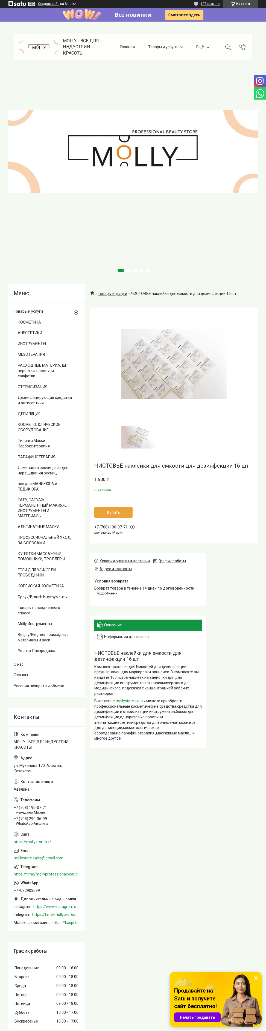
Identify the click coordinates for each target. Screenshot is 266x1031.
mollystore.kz (127, 701)
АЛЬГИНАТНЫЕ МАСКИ (38, 527)
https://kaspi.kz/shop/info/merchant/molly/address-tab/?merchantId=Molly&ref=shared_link (65, 923)
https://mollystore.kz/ (32, 842)
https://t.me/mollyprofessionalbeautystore (46, 874)
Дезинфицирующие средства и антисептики (45, 400)
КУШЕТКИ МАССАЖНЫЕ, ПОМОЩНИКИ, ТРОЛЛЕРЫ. (42, 556)
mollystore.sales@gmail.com (38, 858)
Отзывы (21, 675)
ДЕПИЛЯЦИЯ (29, 414)
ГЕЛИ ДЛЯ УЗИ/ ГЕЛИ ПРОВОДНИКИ (37, 573)
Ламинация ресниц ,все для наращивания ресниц (43, 470)
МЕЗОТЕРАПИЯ (31, 354)
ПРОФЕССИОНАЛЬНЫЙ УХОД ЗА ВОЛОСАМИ (44, 540)
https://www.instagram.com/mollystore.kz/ (56, 906)
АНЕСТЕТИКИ (30, 333)
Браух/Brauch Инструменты (43, 597)
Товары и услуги (162, 47)
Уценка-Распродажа (36, 651)
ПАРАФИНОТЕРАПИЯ (36, 457)
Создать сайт (48, 4)
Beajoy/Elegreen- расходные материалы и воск (43, 637)
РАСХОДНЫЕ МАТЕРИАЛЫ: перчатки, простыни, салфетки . (42, 370)
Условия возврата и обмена (39, 686)
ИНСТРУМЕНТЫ (32, 344)
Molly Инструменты (35, 623)
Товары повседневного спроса (39, 610)
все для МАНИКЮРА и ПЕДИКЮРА (37, 486)
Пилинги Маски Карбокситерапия (34, 443)
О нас (19, 664)
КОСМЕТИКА (29, 322)
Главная (127, 47)
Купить (113, 512)
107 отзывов (210, 4)
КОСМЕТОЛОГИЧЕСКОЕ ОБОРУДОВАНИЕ (39, 427)
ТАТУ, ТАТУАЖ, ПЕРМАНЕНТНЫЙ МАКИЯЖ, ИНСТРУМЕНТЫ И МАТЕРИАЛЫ (42, 508)
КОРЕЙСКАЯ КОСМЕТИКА (41, 586)
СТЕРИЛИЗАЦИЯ (32, 387)
